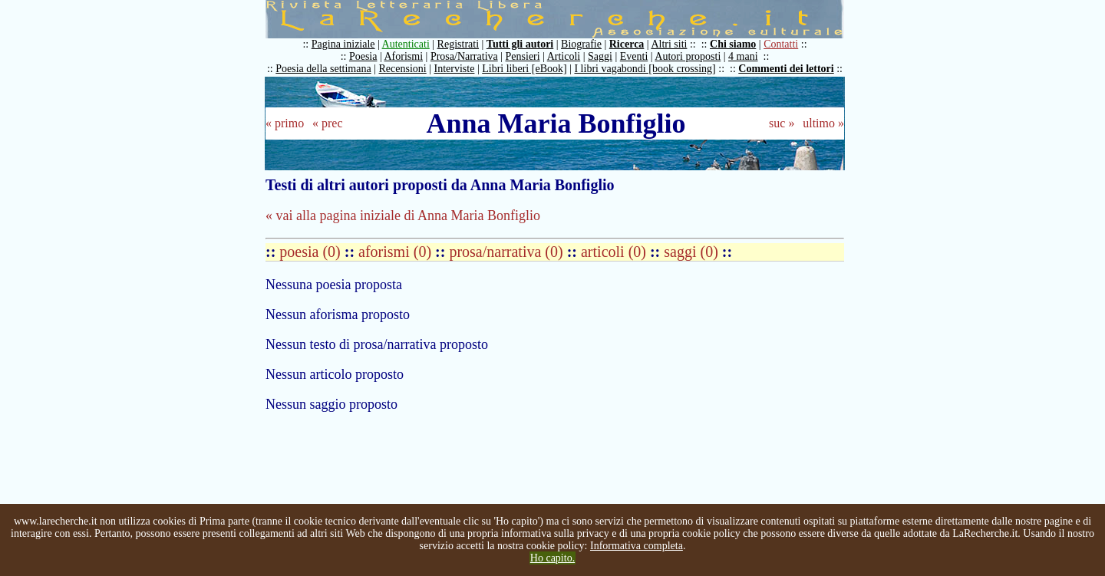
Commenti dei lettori (785, 68)
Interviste (454, 68)
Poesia (363, 56)
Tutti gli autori (520, 44)
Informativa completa (636, 545)
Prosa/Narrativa (464, 56)
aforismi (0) (396, 251)
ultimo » (823, 123)
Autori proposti (688, 56)
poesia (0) (311, 251)
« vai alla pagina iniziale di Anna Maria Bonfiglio (403, 215)
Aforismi (404, 56)
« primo (285, 123)
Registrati (458, 44)
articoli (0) (615, 251)
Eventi (634, 56)
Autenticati (406, 44)
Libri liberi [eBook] (524, 68)
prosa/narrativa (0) (507, 251)
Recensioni (403, 68)
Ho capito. (552, 558)
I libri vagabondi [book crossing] (644, 68)
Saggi (600, 56)
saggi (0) (693, 251)
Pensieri (523, 56)
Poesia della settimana (323, 68)
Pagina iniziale (343, 44)
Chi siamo (733, 44)
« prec (327, 123)
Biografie (581, 44)
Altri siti (669, 44)
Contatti (781, 44)
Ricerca (627, 44)
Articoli (564, 56)
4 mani (743, 56)
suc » (781, 123)
